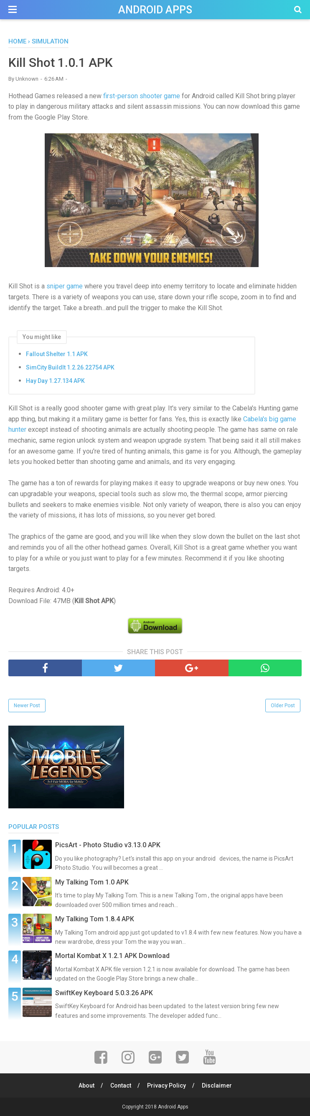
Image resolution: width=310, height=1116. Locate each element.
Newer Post (27, 705)
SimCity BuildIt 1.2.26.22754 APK (70, 367)
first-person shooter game (141, 96)
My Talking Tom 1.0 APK (92, 882)
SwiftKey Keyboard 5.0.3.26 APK (104, 993)
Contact (120, 1085)
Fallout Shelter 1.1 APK (57, 354)
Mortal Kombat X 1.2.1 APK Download (112, 956)
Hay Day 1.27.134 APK (55, 380)
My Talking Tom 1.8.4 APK (94, 919)
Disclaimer (217, 1085)
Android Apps (155, 10)
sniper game (64, 286)
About (86, 1085)
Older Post (283, 705)
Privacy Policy (166, 1085)
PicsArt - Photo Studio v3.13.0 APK (107, 845)
